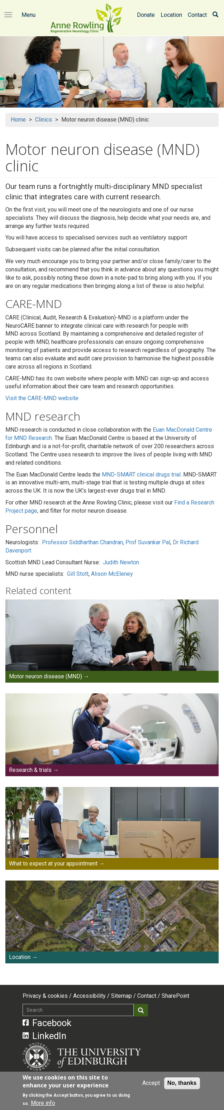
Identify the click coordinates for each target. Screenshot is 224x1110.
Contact (197, 14)
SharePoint (175, 995)
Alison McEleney (112, 573)
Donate (146, 14)
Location (171, 14)
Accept (151, 1083)
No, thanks (182, 1083)
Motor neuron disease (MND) (45, 676)
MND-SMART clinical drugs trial (141, 474)
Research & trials (30, 770)
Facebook (47, 1023)
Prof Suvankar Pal (147, 542)
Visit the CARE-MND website (41, 398)
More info (43, 1103)
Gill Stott (78, 573)
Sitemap (121, 995)
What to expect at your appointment (53, 863)
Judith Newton (121, 562)
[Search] (215, 14)
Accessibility (89, 995)
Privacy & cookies (45, 995)
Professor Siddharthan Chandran (82, 542)
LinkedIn (45, 1035)
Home (18, 119)
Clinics (43, 119)
